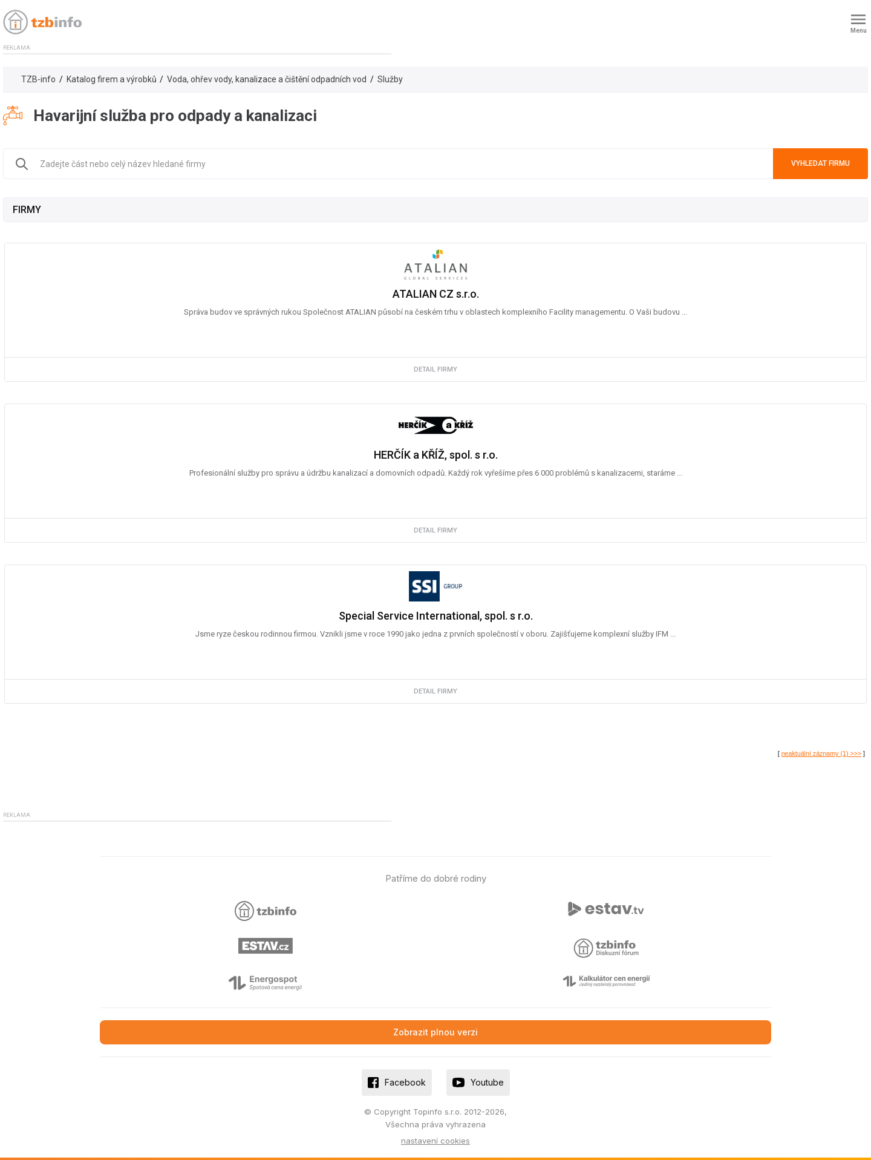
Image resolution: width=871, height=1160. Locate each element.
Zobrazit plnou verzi (435, 1032)
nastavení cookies (435, 1140)
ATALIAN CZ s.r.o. (436, 293)
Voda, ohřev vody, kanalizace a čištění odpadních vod (267, 79)
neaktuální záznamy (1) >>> (821, 753)
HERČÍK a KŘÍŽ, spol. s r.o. (436, 454)
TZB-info (38, 79)
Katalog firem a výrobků (112, 79)
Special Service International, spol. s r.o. (436, 615)
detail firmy (435, 369)
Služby (390, 79)
